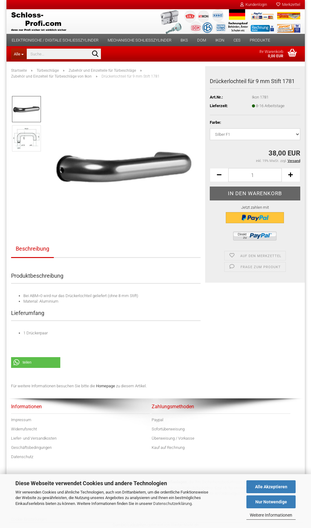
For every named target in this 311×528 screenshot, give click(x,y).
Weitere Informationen (271, 515)
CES (237, 40)
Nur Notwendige (271, 501)
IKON (219, 40)
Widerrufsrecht (24, 429)
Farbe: (215, 122)
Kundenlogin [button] (253, 4)
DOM (201, 40)
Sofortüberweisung (168, 429)
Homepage (105, 386)
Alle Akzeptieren (271, 486)
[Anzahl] (254, 175)
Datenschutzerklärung (172, 503)
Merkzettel (288, 4)
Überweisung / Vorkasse (173, 438)
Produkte (260, 40)
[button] (219, 175)
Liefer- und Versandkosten (34, 438)
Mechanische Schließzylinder (139, 40)
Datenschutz (22, 456)
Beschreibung (32, 248)
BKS (184, 40)
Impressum (21, 419)
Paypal (157, 419)
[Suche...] (18, 53)
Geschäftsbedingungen (31, 447)
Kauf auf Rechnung (168, 447)
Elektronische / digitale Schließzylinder (55, 40)
